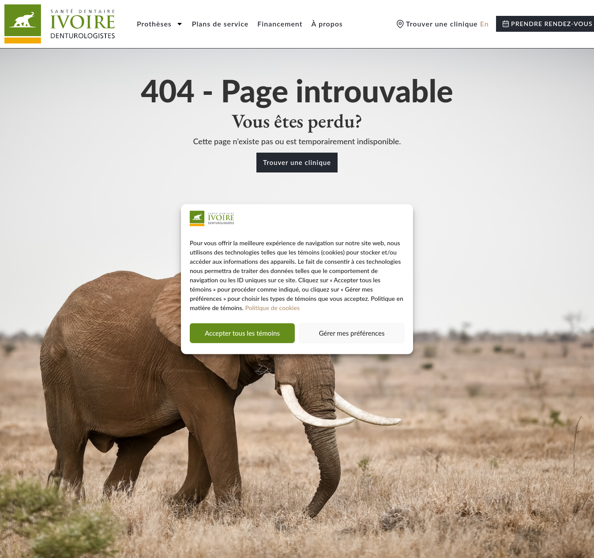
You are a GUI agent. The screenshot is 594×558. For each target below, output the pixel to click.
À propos (327, 23)
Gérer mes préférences (351, 333)
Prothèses (160, 24)
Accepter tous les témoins (242, 333)
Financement (279, 23)
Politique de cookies (272, 307)
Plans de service (220, 23)
